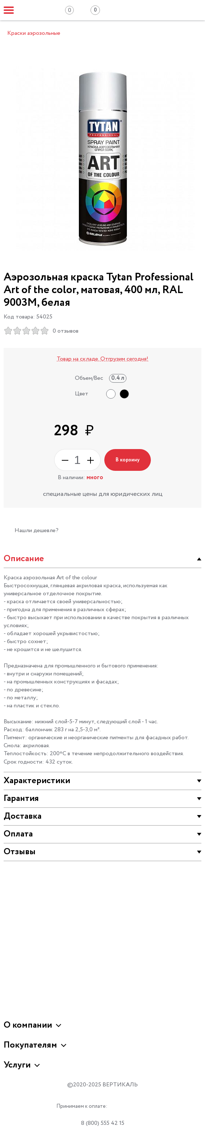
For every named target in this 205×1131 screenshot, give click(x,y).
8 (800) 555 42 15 (102, 1123)
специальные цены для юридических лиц (102, 494)
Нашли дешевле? (37, 530)
